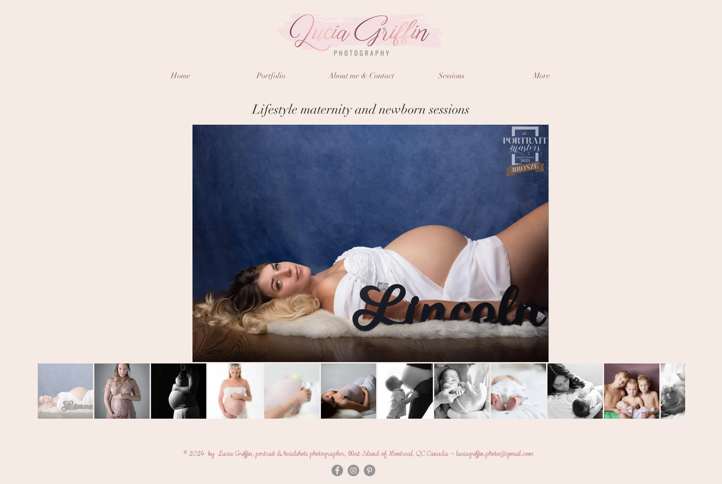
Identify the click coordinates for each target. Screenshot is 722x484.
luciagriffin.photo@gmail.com (494, 454)
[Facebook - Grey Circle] (337, 470)
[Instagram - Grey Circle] (353, 470)
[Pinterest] (369, 470)
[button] (271, 75)
